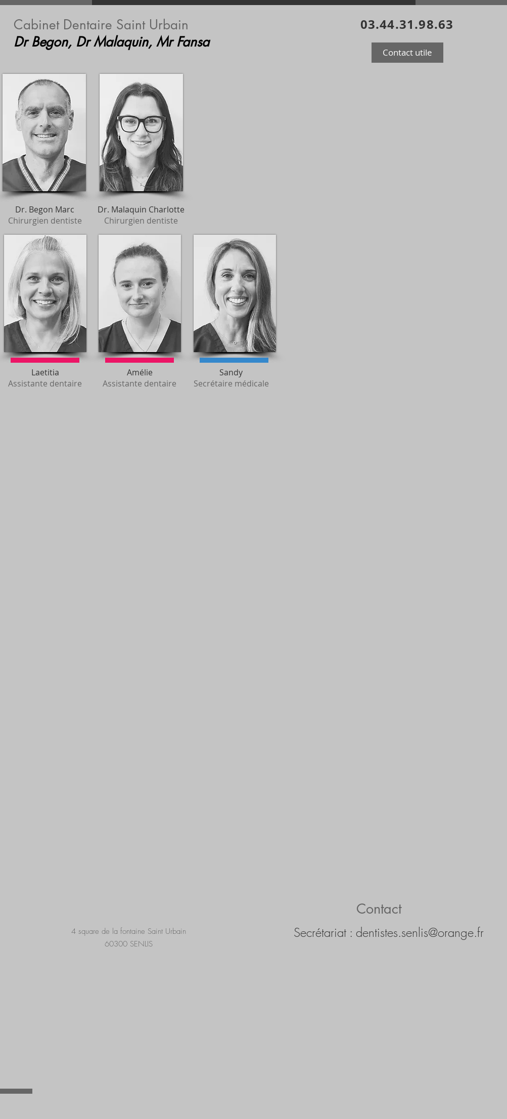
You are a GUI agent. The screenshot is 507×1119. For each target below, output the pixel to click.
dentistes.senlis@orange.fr (420, 932)
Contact (378, 909)
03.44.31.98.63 (407, 24)
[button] (407, 52)
